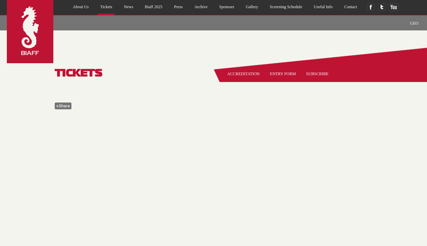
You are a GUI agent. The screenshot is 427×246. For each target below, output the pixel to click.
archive (201, 6)
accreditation (243, 73)
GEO (414, 23)
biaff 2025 (153, 6)
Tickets (106, 6)
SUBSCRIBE (317, 73)
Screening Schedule (286, 6)
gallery (252, 6)
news (128, 6)
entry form (283, 73)
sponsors (226, 6)
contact (350, 6)
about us (81, 6)
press (178, 6)
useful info (323, 6)
